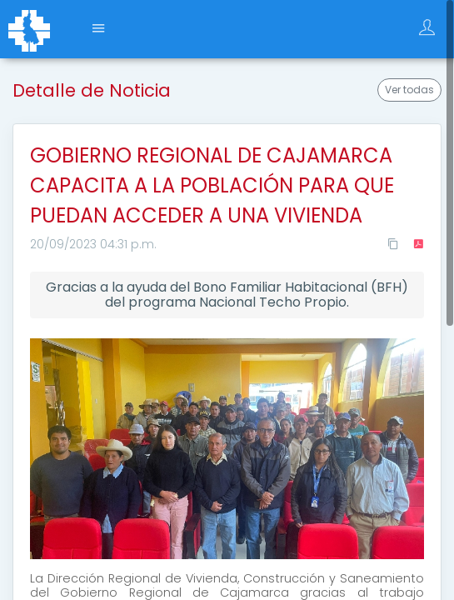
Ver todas (409, 89)
